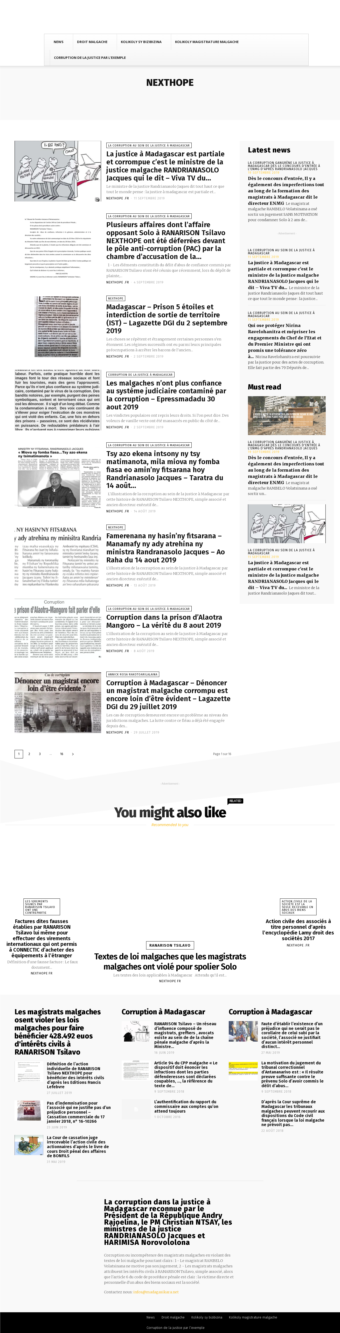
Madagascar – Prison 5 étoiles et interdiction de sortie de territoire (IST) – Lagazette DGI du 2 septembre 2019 (166, 319)
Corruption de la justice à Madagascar (140, 374)
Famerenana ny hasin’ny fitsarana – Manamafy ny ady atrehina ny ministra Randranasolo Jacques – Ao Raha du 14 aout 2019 (165, 548)
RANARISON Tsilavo (170, 945)
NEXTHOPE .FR (117, 198)
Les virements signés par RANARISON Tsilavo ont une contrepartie (40, 907)
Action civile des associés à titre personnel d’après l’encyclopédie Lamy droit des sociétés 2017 (298, 929)
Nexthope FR (42, 973)
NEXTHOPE (115, 298)
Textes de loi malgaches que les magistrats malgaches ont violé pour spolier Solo (170, 961)
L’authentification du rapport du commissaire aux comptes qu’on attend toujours (186, 1106)
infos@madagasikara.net (156, 1292)
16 (61, 754)
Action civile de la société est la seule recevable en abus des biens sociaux (297, 907)
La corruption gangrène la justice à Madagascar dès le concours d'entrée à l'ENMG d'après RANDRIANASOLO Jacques (284, 166)
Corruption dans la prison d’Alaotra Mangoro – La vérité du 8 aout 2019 (164, 621)
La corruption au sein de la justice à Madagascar (149, 145)
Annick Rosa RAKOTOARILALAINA (132, 674)
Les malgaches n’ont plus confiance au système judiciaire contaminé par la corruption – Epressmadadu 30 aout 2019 (166, 395)
